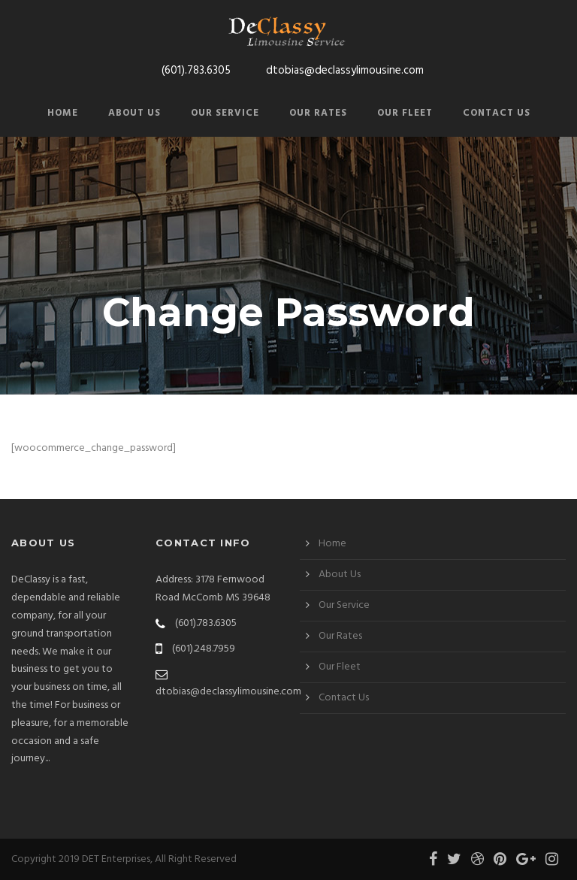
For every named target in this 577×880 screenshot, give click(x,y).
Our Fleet (405, 113)
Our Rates (318, 113)
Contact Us (496, 113)
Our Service (225, 113)
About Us (134, 113)
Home (62, 113)
